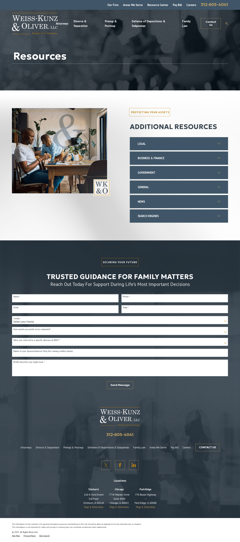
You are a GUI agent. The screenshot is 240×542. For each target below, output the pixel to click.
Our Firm (112, 5)
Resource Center (157, 5)
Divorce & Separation (47, 447)
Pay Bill (177, 5)
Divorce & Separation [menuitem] (81, 23)
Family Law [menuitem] (186, 23)
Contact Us (211, 23)
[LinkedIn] (134, 465)
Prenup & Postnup (73, 447)
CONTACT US (207, 447)
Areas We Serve (133, 5)
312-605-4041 (214, 4)
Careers (191, 5)
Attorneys (26, 447)
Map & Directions (93, 507)
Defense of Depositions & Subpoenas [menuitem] (148, 23)
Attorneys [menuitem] (62, 23)
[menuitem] (16, 535)
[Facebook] (120, 465)
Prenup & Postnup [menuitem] (111, 23)
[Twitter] (106, 465)
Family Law (139, 447)
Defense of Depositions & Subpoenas (108, 447)
